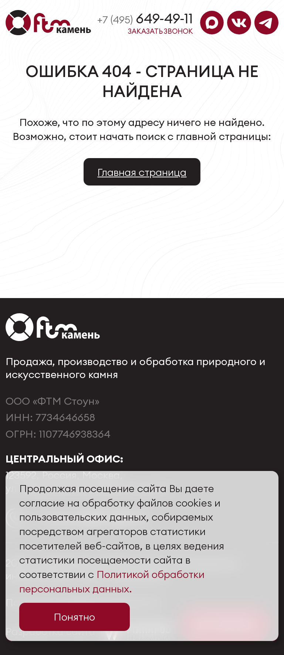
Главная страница (141, 172)
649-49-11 (145, 18)
